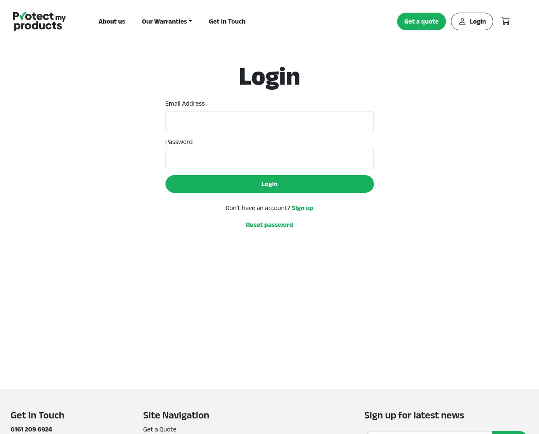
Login (472, 21)
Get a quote (421, 21)
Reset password (269, 224)
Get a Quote (159, 429)
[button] (167, 21)
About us (112, 21)
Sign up (303, 207)
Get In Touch (227, 21)
